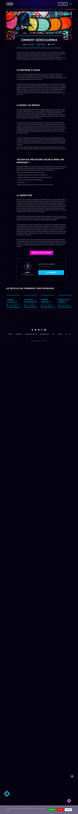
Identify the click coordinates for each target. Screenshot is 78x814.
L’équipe (10, 331)
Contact (60, 331)
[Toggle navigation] (70, 4)
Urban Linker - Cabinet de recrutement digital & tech (18, 9)
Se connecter (62, 4)
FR (69, 331)
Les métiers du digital (31, 331)
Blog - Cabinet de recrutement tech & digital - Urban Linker (45, 9)
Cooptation (18, 331)
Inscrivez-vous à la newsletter (46, 264)
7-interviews (63, 9)
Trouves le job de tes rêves (41, 253)
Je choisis (68, 809)
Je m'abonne (51, 273)
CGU (54, 331)
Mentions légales (44, 331)
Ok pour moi (51, 809)
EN (66, 331)
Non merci (60, 809)
